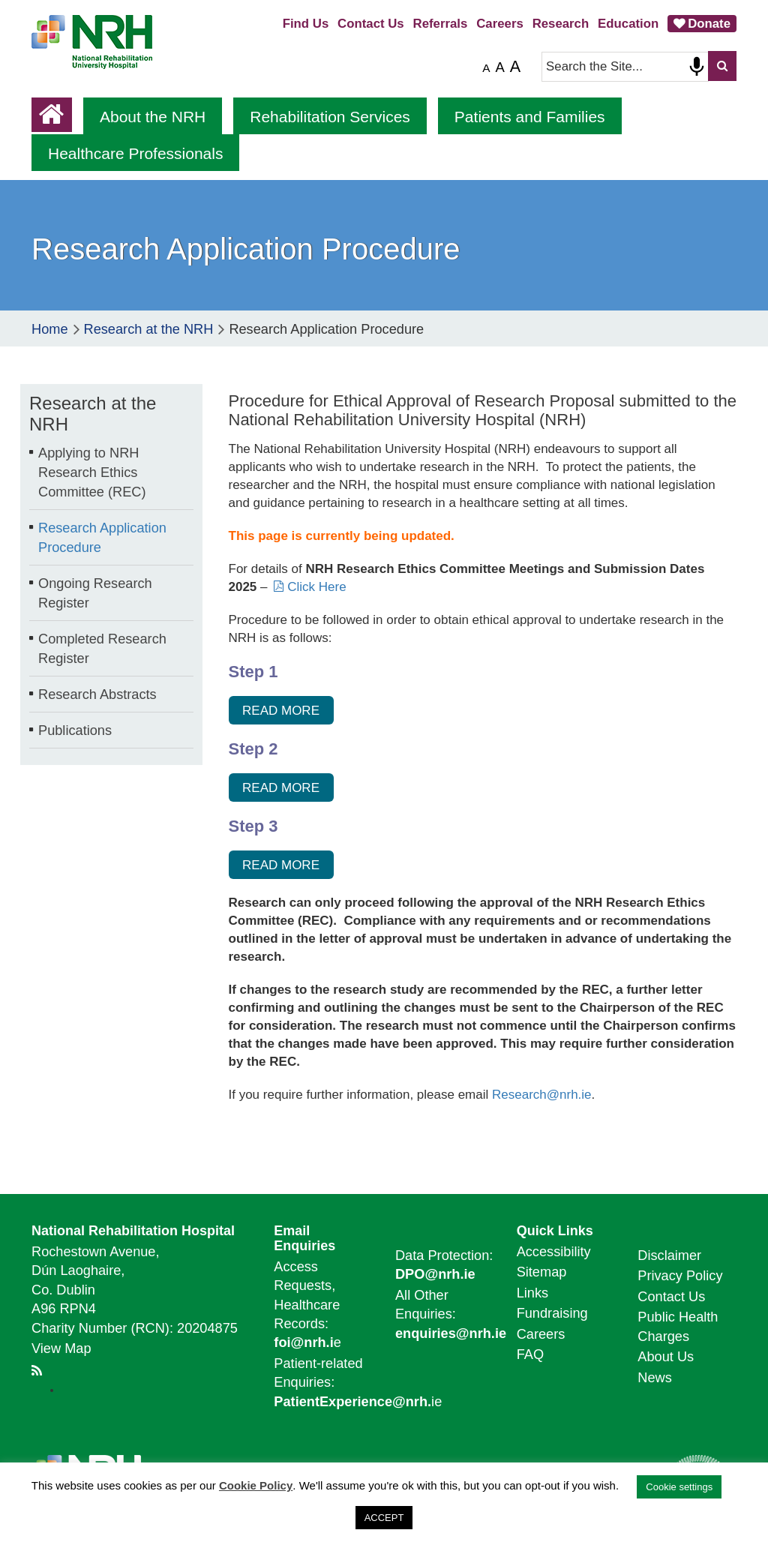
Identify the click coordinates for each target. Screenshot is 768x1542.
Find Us (306, 23)
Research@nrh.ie (542, 1095)
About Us (666, 1356)
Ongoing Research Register (95, 593)
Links (532, 1293)
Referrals (440, 23)
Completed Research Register (102, 649)
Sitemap (542, 1272)
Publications (75, 730)
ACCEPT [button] (384, 1517)
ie (358, 1401)
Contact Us (371, 23)
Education (628, 23)
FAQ (530, 1354)
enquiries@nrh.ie (450, 1333)
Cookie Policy (255, 1485)
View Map (62, 1348)
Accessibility (554, 1251)
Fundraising (552, 1313)
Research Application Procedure (102, 537)
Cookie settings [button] (679, 1486)
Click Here (316, 587)
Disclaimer (669, 1255)
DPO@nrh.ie (435, 1274)
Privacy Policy (680, 1275)
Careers (500, 23)
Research (561, 23)
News (654, 1377)
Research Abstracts (97, 694)
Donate (709, 23)
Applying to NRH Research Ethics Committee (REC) (92, 473)
